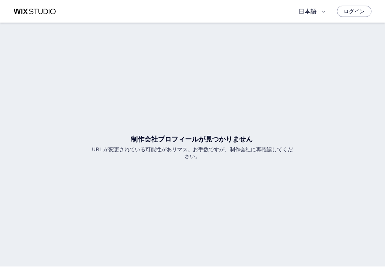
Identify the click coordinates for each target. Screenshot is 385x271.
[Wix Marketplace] (35, 11)
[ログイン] (354, 11)
